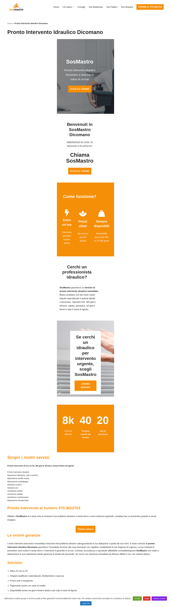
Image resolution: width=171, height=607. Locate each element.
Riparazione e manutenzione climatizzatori (134, 576)
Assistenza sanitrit (122, 567)
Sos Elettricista (95, 7)
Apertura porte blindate (18, 562)
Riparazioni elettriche (71, 571)
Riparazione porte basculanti (20, 576)
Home (55, 7)
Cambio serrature (15, 567)
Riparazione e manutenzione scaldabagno (134, 571)
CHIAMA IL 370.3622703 (150, 7)
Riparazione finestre (16, 571)
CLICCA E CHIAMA (85, 82)
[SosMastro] (16, 7)
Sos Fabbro (111, 7)
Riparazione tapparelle (18, 586)
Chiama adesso (85, 479)
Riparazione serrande (17, 581)
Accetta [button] (137, 599)
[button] (72, 6)
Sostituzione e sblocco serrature (22, 591)
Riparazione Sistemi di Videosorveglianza (80, 581)
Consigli (80, 7)
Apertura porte (14, 557)
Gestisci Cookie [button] (159, 599)
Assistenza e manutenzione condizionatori (134, 557)
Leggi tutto (86, 603)
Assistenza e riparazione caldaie (129, 562)
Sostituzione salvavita (71, 586)
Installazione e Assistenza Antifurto (77, 562)
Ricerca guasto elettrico (72, 567)
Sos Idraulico (127, 7)
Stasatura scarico (122, 586)
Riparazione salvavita (71, 576)
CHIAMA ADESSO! (85, 334)
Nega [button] (147, 599)
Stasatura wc (120, 591)
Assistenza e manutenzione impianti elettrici (81, 557)
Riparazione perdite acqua (126, 581)
